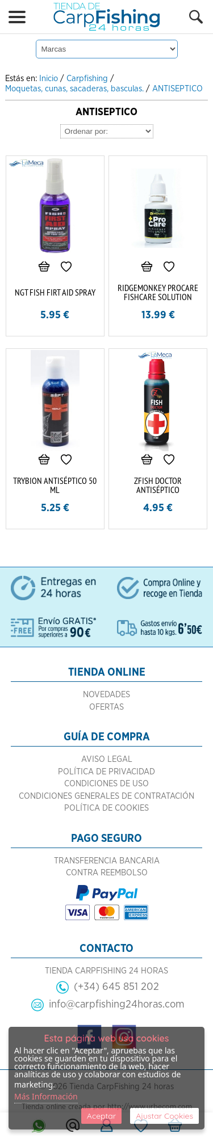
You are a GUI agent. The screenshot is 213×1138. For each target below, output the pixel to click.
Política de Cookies (106, 808)
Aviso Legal (106, 759)
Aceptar (101, 1116)
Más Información (46, 1096)
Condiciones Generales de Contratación (106, 796)
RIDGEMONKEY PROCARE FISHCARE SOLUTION (158, 292)
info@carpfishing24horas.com (117, 1004)
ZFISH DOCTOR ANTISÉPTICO (158, 485)
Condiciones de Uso (106, 783)
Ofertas (106, 707)
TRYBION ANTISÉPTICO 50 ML (55, 485)
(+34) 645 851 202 (116, 986)
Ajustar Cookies (164, 1116)
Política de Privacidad (106, 772)
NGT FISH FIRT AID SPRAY (55, 292)
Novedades (106, 694)
